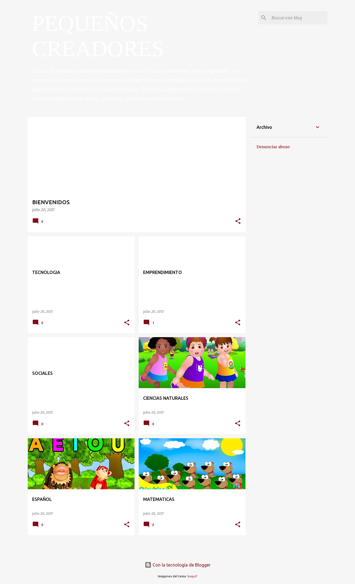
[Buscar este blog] (298, 17)
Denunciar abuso (273, 146)
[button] (238, 221)
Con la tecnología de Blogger (178, 564)
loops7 (192, 576)
